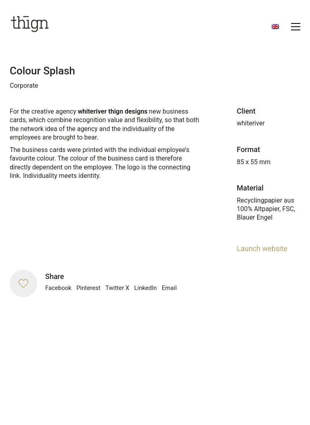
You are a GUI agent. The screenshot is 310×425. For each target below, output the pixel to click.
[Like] (23, 283)
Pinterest (88, 288)
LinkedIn (145, 288)
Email (169, 288)
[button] (295, 26)
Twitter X (117, 288)
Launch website (262, 248)
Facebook (58, 288)
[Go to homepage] (30, 26)
